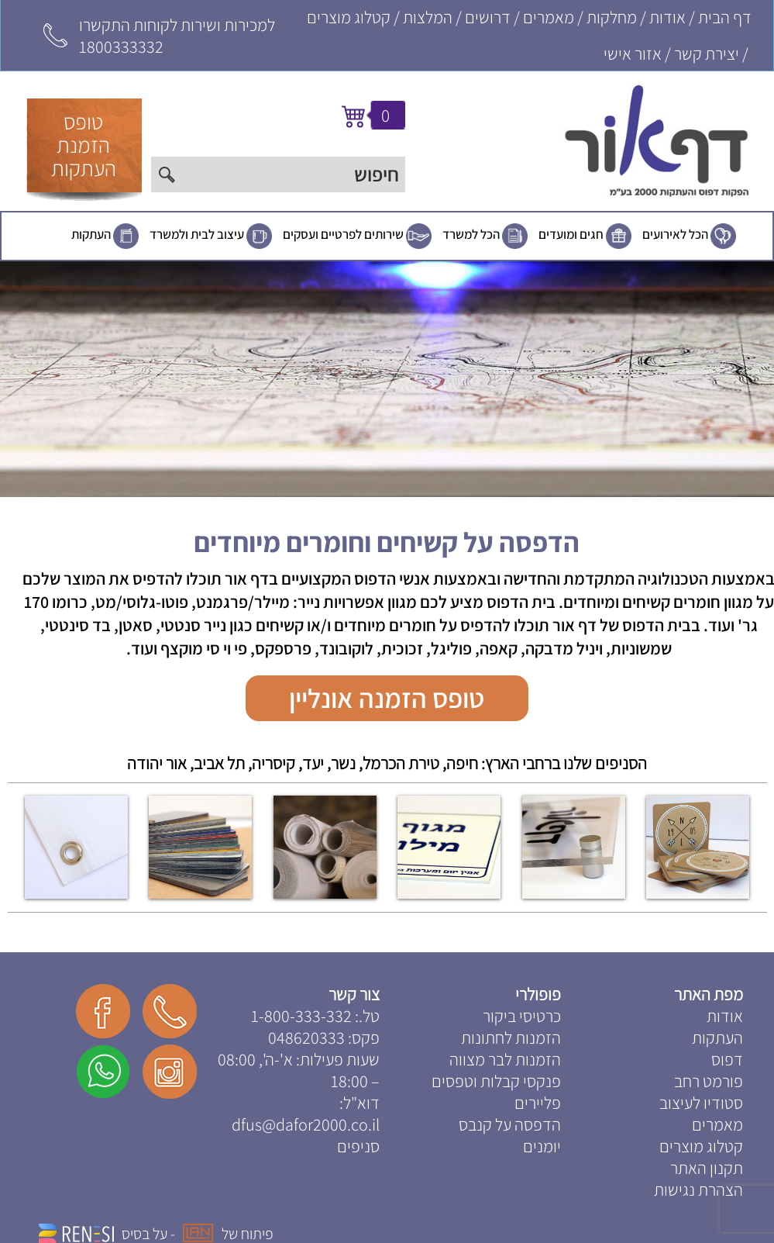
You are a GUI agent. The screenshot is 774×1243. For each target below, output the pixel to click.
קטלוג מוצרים (348, 17)
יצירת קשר (706, 53)
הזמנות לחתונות (511, 1037)
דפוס (727, 1059)
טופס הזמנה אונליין (386, 698)
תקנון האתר (706, 1168)
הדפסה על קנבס (510, 1124)
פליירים (537, 1103)
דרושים (488, 17)
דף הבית (725, 17)
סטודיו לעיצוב (701, 1103)
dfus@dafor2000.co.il (306, 1124)
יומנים (542, 1146)
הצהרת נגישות (698, 1189)
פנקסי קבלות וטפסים (496, 1081)
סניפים (358, 1146)
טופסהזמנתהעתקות (83, 144)
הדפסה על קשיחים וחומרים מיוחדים (387, 541)
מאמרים (548, 17)
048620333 (306, 1037)
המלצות (427, 17)
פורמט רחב (708, 1081)
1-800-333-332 (301, 1016)
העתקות (91, 234)
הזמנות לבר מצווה (505, 1059)
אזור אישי (633, 53)
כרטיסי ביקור (522, 1016)
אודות (667, 17)
